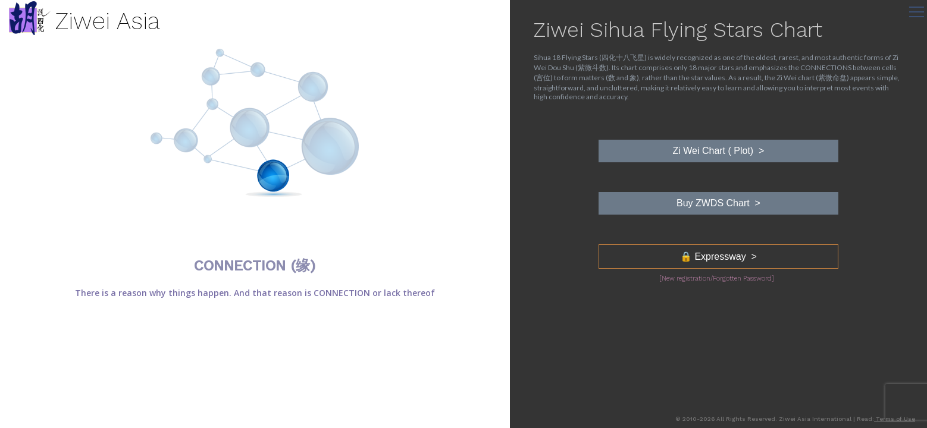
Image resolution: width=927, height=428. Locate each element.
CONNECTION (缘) (254, 265)
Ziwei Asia (107, 21)
